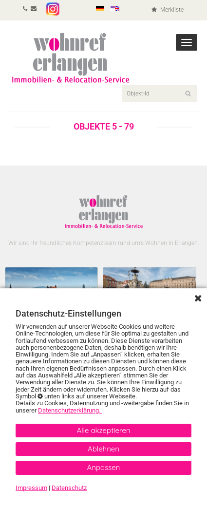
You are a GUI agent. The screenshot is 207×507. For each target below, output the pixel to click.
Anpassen (103, 467)
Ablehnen (103, 448)
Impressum (31, 487)
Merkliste (167, 9)
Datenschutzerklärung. (70, 410)
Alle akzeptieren (103, 430)
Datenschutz (69, 487)
